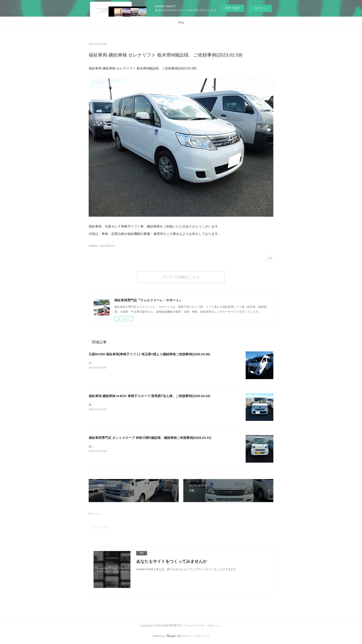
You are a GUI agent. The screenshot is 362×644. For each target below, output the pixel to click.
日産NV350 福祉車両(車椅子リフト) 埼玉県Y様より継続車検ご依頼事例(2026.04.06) (149, 354)
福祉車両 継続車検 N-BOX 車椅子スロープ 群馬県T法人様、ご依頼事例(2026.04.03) (149, 396)
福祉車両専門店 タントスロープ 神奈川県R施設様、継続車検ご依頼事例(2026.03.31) (150, 438)
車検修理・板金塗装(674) (102, 246)
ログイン (260, 8)
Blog (181, 22)
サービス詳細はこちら (181, 277)
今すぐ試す (232, 8)
